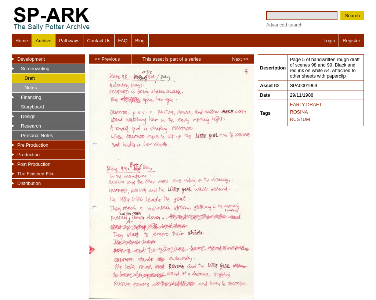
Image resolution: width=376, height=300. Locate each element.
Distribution (29, 183)
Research (31, 126)
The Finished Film (36, 173)
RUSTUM (300, 119)
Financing (31, 97)
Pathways (69, 40)
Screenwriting (35, 68)
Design (28, 116)
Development (31, 59)
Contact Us (98, 40)
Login (329, 40)
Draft (30, 78)
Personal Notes (37, 135)
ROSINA (299, 112)
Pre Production (32, 145)
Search (352, 15)
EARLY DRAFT (306, 104)
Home (21, 40)
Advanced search (284, 25)
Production (28, 154)
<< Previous (107, 59)
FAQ (123, 40)
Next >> (240, 59)
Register (351, 40)
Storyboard (32, 107)
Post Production (33, 164)
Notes (31, 87)
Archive (43, 40)
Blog (140, 40)
